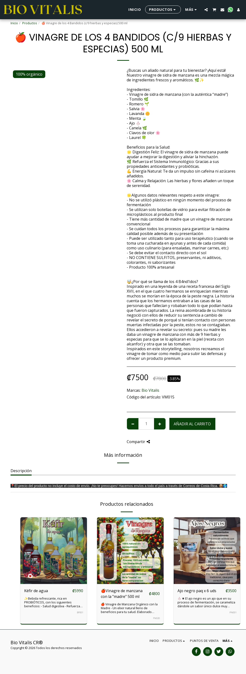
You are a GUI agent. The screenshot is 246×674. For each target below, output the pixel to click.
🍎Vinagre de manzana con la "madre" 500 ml (122, 593)
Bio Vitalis (150, 390)
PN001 (232, 612)
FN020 (156, 618)
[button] (206, 10)
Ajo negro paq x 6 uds (196, 590)
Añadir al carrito (192, 424)
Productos (29, 23)
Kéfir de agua (36, 590)
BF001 (80, 612)
